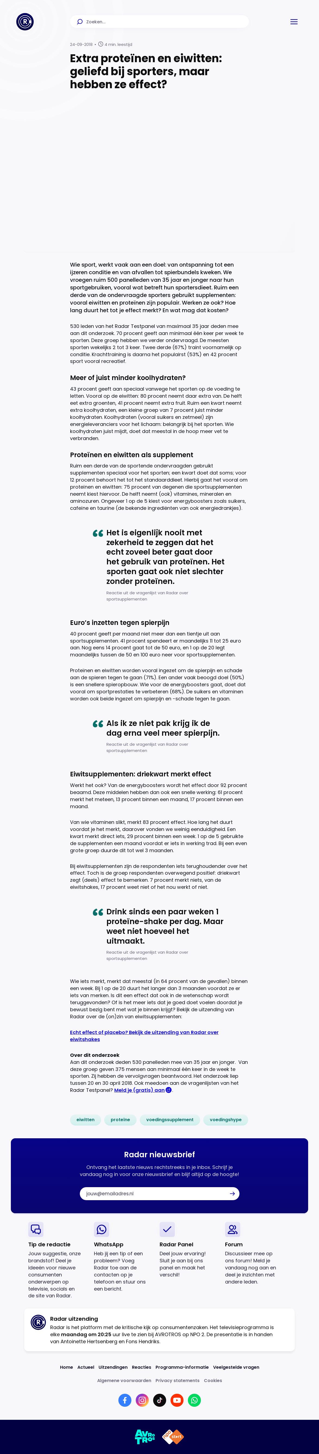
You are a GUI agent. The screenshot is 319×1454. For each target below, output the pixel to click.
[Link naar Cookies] (213, 1380)
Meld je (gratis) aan (139, 1090)
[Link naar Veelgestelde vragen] (236, 1367)
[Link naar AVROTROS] (145, 1436)
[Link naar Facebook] (124, 1400)
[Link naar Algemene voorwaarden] (124, 1380)
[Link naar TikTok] (159, 1400)
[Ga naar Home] (25, 21)
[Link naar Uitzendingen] (113, 1367)
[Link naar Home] (66, 1367)
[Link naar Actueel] (85, 1367)
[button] (294, 21)
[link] (85, 1119)
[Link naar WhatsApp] (194, 1400)
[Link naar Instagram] (142, 1400)
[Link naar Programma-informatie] (182, 1367)
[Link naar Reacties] (141, 1367)
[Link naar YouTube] (177, 1400)
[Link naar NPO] (173, 1436)
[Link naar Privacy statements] (178, 1380)
